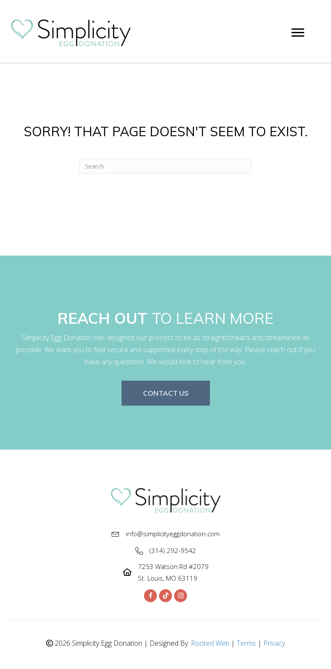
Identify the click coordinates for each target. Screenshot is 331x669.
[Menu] (298, 32)
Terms (246, 643)
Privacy (274, 643)
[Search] (165, 166)
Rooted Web (210, 643)
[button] (166, 393)
